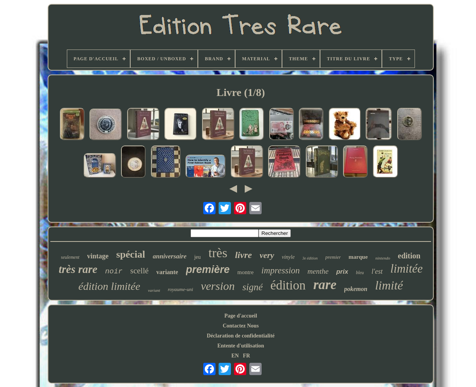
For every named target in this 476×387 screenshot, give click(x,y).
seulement (70, 257)
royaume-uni (180, 289)
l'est (377, 271)
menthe (317, 271)
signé (252, 287)
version (218, 286)
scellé (139, 270)
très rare (78, 269)
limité (389, 285)
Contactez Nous (241, 326)
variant (154, 290)
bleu (360, 272)
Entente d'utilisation (240, 346)
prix (342, 271)
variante (167, 272)
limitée (406, 268)
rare (324, 284)
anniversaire (170, 256)
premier (333, 257)
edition (409, 255)
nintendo (382, 258)
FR (246, 356)
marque (358, 257)
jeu (197, 257)
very (267, 255)
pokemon (355, 289)
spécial (130, 254)
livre (243, 255)
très (218, 253)
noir (114, 271)
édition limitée (109, 286)
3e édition (310, 258)
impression (280, 270)
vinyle (288, 257)
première (208, 269)
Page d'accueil (240, 316)
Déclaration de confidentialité (241, 336)
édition (288, 285)
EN (235, 356)
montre (245, 272)
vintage (98, 256)
